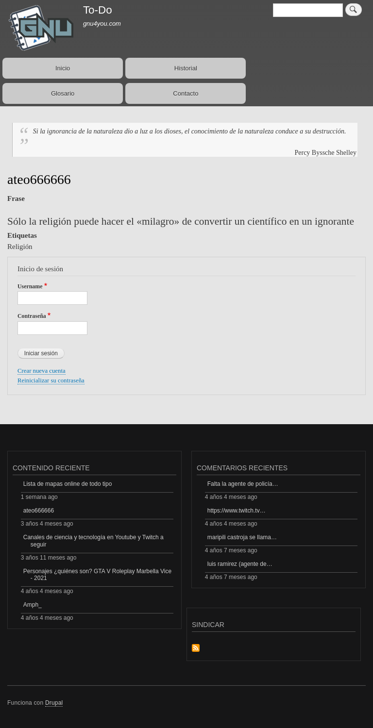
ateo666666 (38, 510)
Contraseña (31, 316)
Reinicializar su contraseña (51, 380)
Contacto (185, 93)
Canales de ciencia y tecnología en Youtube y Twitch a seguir (93, 540)
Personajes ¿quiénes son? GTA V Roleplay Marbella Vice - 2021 (97, 574)
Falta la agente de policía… (242, 483)
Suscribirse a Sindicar (196, 648)
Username (29, 286)
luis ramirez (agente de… (239, 564)
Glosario (62, 93)
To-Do (97, 10)
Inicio (62, 68)
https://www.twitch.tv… (236, 510)
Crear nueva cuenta (41, 370)
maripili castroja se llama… (242, 537)
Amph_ (32, 604)
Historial (185, 68)
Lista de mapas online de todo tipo (67, 483)
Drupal (54, 702)
